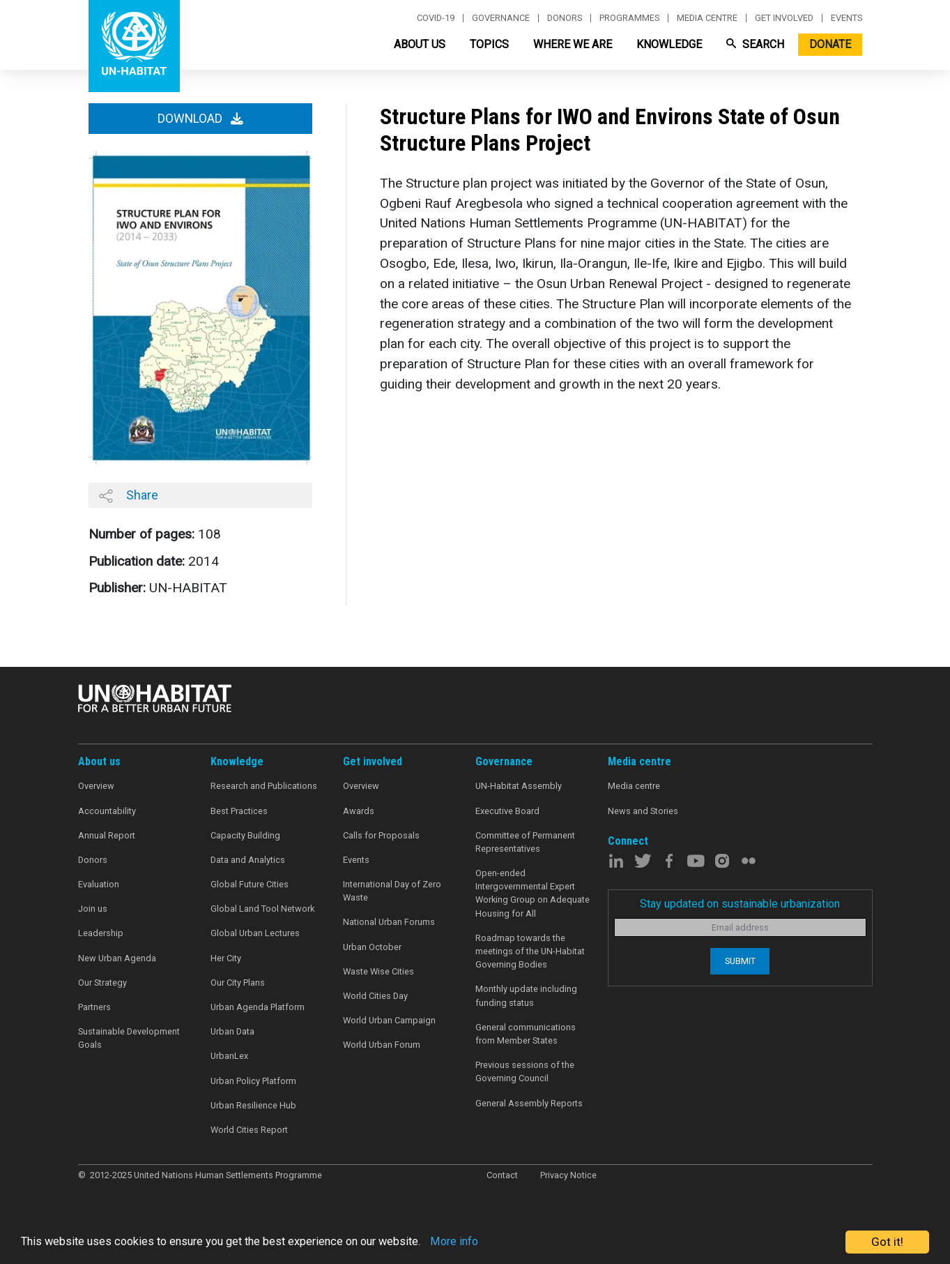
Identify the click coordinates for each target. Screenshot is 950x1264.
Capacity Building (245, 835)
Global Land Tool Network (262, 908)
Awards (358, 811)
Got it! (887, 1242)
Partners (94, 1007)
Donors (564, 18)
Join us (92, 908)
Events (846, 18)
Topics (489, 44)
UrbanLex (229, 1056)
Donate (830, 44)
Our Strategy (102, 982)
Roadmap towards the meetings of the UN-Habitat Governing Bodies (530, 951)
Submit (740, 961)
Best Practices (239, 811)
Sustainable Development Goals (129, 1038)
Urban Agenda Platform (257, 1007)
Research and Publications (263, 786)
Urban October (372, 947)
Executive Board (507, 811)
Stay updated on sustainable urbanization (740, 903)
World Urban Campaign (389, 1020)
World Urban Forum (381, 1044)
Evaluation (98, 884)
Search (755, 44)
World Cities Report (249, 1129)
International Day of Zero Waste (392, 891)
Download (200, 119)
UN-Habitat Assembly (518, 786)
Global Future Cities (249, 884)
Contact (502, 1175)
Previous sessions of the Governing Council (524, 1071)
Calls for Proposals (381, 835)
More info (475, 1242)
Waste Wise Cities (378, 971)
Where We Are (572, 44)
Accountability (107, 811)
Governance (501, 18)
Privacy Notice (568, 1175)
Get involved (784, 18)
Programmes (629, 18)
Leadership (100, 933)
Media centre (707, 18)
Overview (96, 786)
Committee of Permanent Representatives (525, 842)
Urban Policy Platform (253, 1081)
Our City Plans (237, 982)
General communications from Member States (525, 1034)
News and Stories (643, 811)
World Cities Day (375, 996)
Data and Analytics (247, 860)
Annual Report (106, 835)
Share (128, 495)
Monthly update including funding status (526, 995)
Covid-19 (435, 18)
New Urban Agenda (117, 958)
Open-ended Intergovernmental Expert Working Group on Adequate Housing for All (532, 893)
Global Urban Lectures (255, 933)
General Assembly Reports (529, 1103)
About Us (419, 44)
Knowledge (669, 44)
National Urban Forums (389, 922)
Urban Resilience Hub (253, 1105)
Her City (225, 958)
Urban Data (232, 1031)
